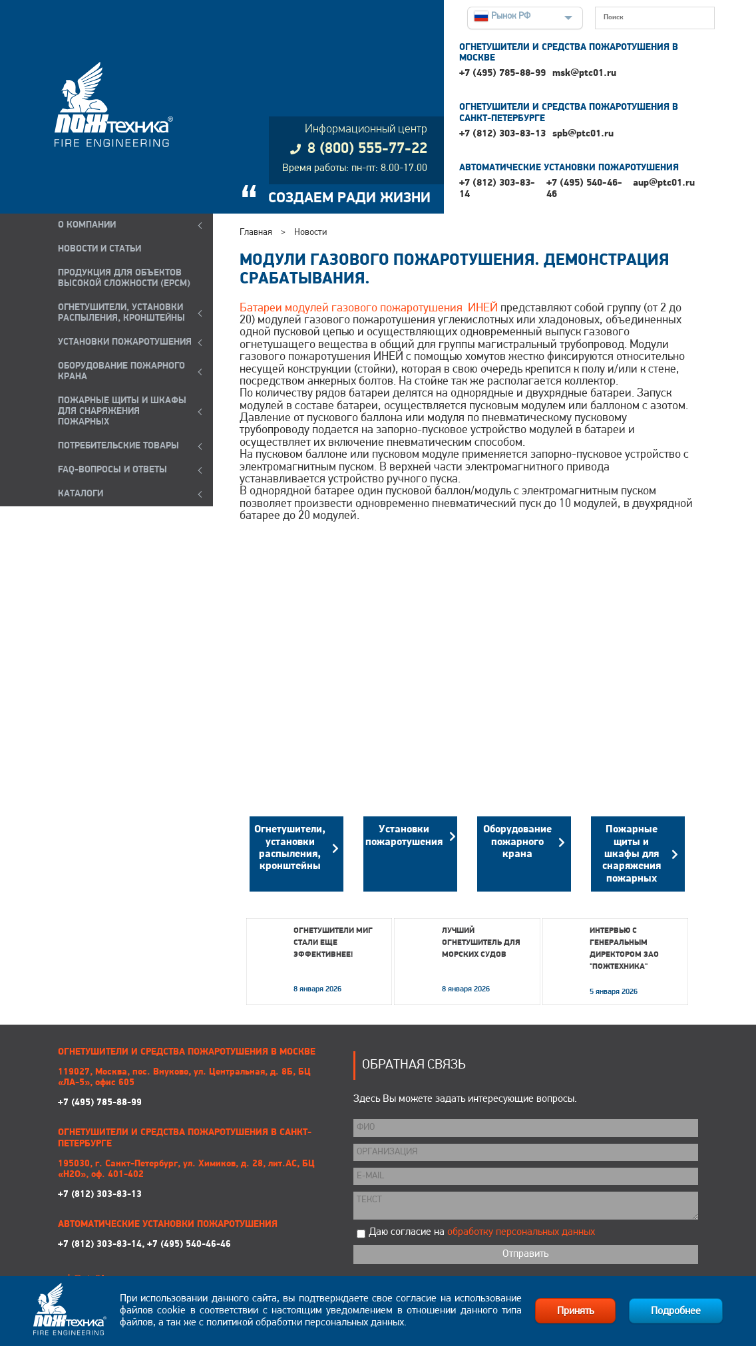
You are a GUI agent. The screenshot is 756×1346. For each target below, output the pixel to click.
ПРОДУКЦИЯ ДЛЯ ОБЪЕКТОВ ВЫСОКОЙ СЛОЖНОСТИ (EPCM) (124, 278)
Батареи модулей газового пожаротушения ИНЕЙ (369, 308)
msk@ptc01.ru (584, 74)
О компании (87, 225)
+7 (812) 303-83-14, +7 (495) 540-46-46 (144, 1245)
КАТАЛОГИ (80, 494)
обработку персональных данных (521, 1232)
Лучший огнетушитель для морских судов (481, 943)
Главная (256, 233)
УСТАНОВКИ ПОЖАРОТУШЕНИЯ (125, 342)
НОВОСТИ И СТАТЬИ (99, 249)
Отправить (525, 1254)
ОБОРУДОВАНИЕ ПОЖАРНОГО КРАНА (121, 371)
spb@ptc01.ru (583, 134)
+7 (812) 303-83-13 (502, 134)
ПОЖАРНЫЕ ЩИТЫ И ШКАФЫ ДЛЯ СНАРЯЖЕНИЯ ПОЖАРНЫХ (122, 411)
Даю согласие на (482, 1232)
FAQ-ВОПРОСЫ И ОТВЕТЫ (112, 470)
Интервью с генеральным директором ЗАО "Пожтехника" (624, 949)
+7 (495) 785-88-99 (502, 74)
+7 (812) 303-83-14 (497, 189)
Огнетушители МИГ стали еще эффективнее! (333, 943)
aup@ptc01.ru (664, 183)
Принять (575, 1311)
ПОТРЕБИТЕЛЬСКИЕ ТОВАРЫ (118, 446)
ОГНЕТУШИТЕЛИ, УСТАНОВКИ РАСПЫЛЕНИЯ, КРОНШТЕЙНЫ (121, 313)
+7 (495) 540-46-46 (584, 189)
